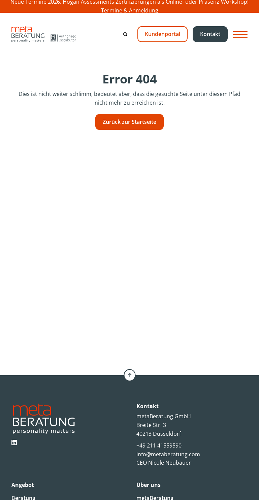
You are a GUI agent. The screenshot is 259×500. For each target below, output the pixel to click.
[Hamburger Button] (240, 34)
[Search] (125, 34)
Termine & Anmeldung (129, 10)
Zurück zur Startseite (129, 122)
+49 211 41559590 (159, 445)
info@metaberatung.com (168, 454)
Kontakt (210, 34)
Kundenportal (162, 34)
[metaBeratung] (43, 34)
